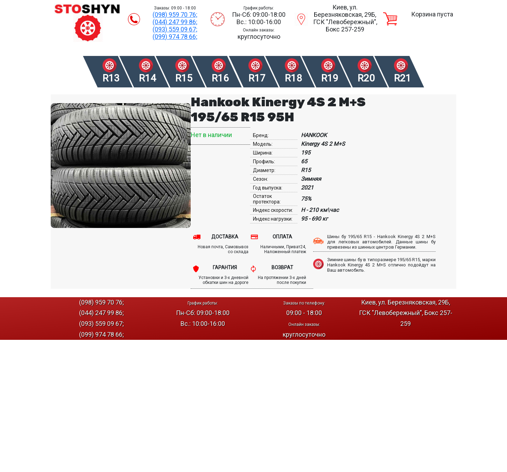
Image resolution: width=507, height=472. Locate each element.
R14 (147, 78)
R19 (329, 78)
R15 (183, 78)
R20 (366, 78)
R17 (257, 78)
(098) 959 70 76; (175, 14)
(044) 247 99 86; (175, 22)
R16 (220, 78)
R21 (402, 78)
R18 (293, 78)
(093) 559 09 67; (175, 29)
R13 (111, 78)
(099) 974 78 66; (175, 36)
